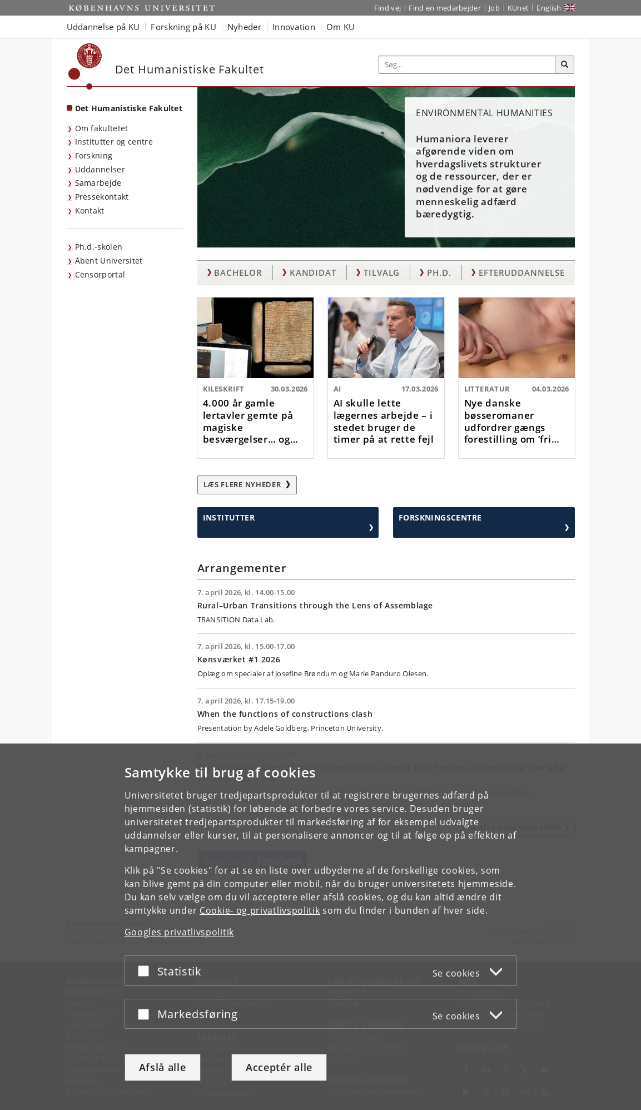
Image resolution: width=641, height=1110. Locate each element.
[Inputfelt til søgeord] (467, 65)
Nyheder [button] (244, 26)
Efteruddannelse (522, 272)
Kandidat (313, 272)
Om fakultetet (101, 128)
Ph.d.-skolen (99, 246)
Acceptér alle (279, 1067)
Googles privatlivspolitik (180, 932)
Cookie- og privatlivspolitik (260, 910)
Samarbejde (98, 182)
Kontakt (90, 210)
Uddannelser (100, 169)
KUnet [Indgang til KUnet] (518, 8)
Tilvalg (382, 272)
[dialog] (320, 927)
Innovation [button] (293, 26)
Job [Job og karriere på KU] (494, 8)
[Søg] (565, 65)
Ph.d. (439, 272)
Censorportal (100, 274)
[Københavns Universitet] (85, 66)
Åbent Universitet (109, 260)
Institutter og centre (114, 141)
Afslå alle (162, 1067)
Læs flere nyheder (247, 484)
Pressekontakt (102, 196)
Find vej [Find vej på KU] (387, 8)
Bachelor (238, 272)
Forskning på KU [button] (183, 26)
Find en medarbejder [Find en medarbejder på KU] (445, 8)
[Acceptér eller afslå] (146, 971)
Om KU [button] (340, 26)
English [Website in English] (548, 8)
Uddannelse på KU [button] (103, 26)
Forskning (94, 155)
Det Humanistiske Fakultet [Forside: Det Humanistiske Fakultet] (129, 108)
